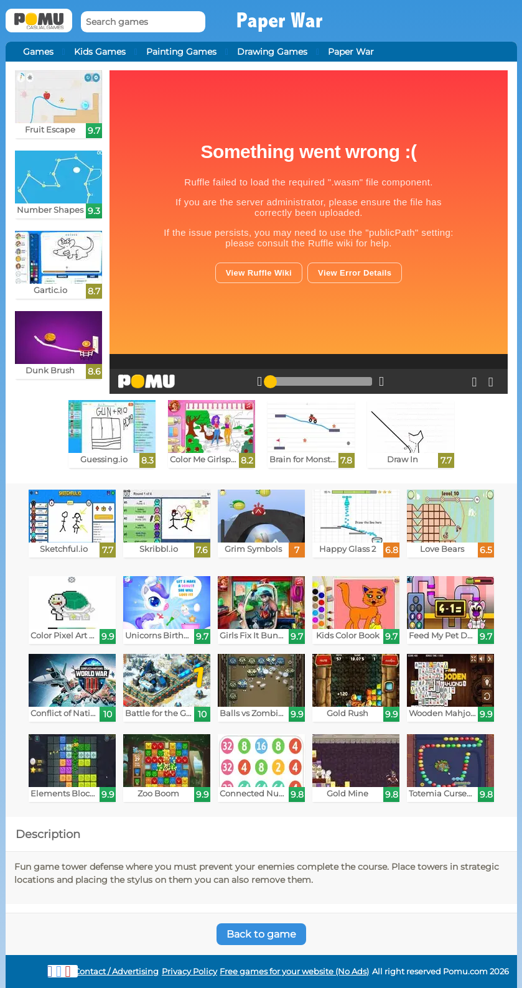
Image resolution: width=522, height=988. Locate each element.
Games (38, 51)
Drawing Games (272, 51)
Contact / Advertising (116, 971)
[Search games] (143, 22)
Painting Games (181, 51)
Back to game (261, 934)
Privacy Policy (189, 971)
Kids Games (100, 51)
